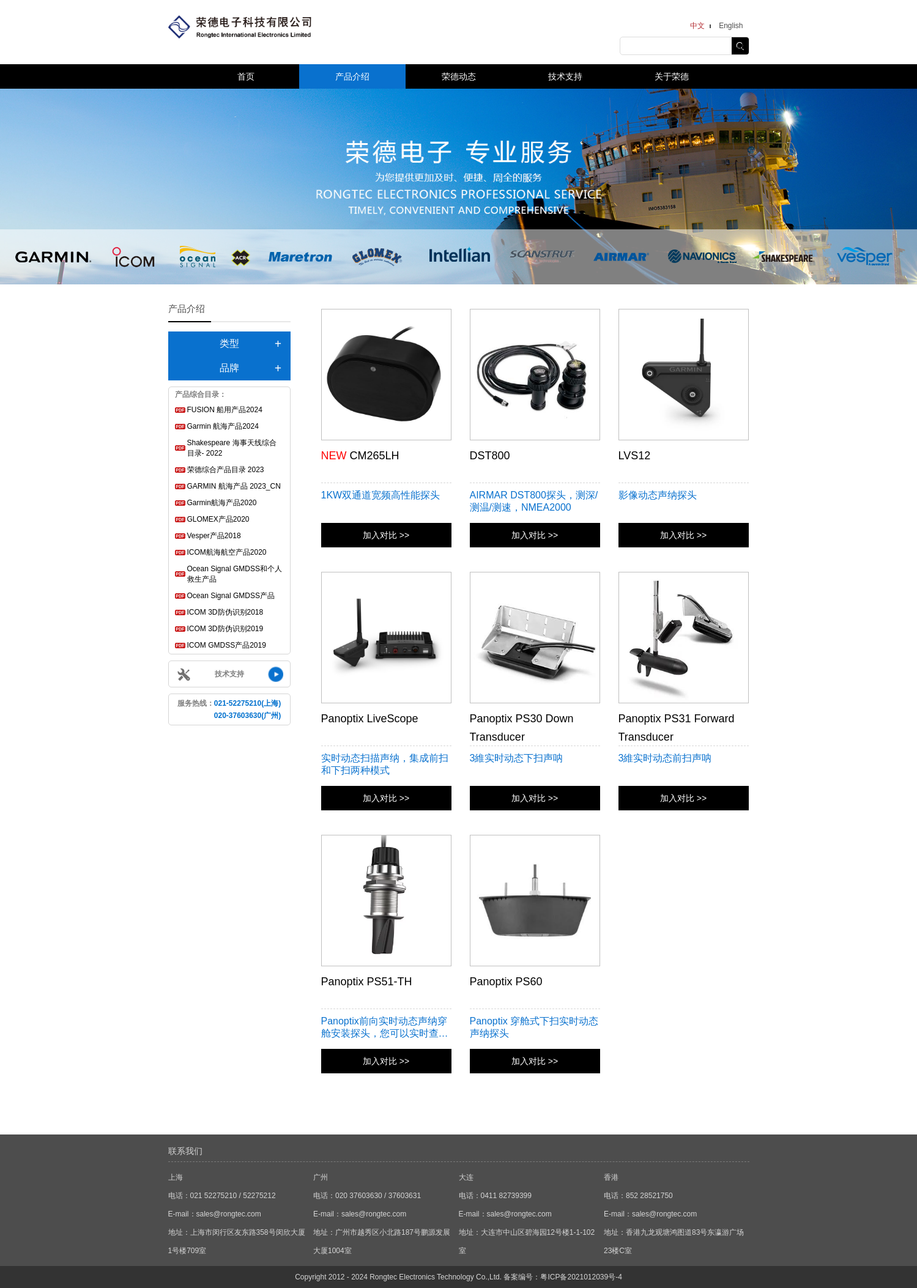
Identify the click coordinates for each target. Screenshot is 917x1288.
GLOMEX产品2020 (218, 519)
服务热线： (229, 709)
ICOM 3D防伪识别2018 (225, 612)
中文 (697, 25)
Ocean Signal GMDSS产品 (231, 595)
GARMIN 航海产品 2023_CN (234, 486)
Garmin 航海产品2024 (223, 426)
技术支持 (565, 76)
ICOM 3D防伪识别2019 (225, 628)
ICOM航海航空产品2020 (227, 552)
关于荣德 (672, 76)
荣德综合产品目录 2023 (225, 469)
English (731, 25)
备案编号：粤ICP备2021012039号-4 (562, 1277)
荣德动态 (459, 76)
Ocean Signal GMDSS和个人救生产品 (234, 573)
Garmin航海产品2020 (222, 502)
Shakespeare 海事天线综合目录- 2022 (232, 448)
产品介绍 (352, 76)
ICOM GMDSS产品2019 (226, 645)
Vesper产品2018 (214, 535)
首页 (245, 76)
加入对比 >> (386, 535)
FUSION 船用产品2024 (224, 409)
